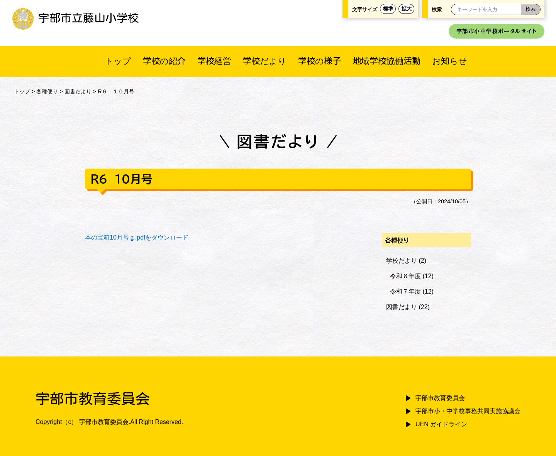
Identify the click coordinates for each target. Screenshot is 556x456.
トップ (118, 60)
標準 (388, 9)
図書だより (78, 91)
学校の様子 (319, 60)
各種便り (47, 91)
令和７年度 (405, 291)
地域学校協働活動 (386, 60)
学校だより (264, 60)
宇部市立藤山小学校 (75, 17)
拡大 (407, 9)
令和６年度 (405, 276)
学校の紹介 (164, 60)
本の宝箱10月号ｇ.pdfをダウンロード (136, 237)
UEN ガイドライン (441, 424)
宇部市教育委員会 (440, 398)
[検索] (530, 9)
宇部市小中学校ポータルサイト (496, 31)
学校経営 (214, 60)
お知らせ (449, 60)
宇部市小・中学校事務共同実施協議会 (467, 411)
